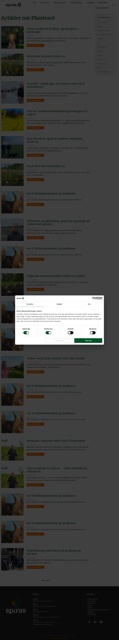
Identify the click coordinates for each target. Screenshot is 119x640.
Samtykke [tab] (29, 304)
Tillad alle (88, 340)
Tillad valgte (59, 340)
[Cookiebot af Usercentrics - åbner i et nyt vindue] (93, 298)
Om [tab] (89, 304)
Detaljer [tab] (59, 304)
